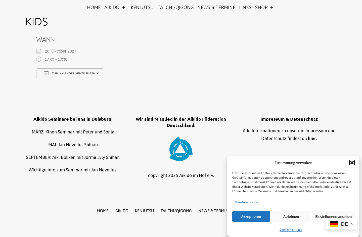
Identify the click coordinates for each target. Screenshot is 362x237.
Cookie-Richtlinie (291, 229)
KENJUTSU (142, 7)
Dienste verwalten (247, 202)
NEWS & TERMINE (216, 7)
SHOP (261, 7)
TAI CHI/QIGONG (176, 7)
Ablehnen (291, 216)
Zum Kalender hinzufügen (70, 73)
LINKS (245, 7)
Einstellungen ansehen (333, 216)
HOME (94, 7)
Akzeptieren (251, 216)
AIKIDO (111, 7)
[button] (351, 162)
